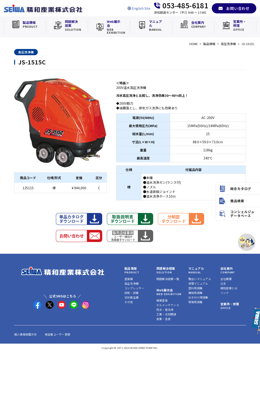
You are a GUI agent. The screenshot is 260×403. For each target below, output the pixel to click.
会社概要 (226, 279)
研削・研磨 (131, 293)
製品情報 (209, 44)
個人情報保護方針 (25, 334)
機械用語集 (195, 293)
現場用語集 (195, 302)
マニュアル (196, 268)
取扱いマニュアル (199, 279)
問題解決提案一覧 (167, 279)
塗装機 (128, 279)
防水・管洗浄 (164, 309)
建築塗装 (162, 300)
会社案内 (226, 268)
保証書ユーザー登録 (57, 334)
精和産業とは (228, 288)
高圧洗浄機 (228, 44)
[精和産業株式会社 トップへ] (62, 271)
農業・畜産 (163, 319)
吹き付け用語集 (198, 297)
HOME (193, 44)
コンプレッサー (134, 288)
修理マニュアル (198, 283)
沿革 (223, 283)
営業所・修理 (229, 304)
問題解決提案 (165, 268)
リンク (224, 293)
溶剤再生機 (131, 297)
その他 (128, 302)
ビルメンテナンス (167, 305)
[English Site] (138, 8)
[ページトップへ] (246, 242)
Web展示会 (164, 290)
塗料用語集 (195, 288)
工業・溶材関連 (166, 314)
